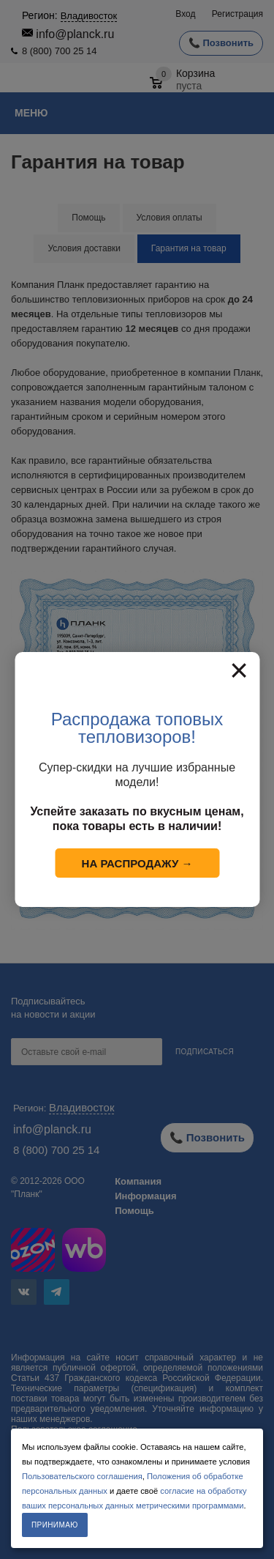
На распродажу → (137, 863)
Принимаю (54, 1525)
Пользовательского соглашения (82, 1476)
